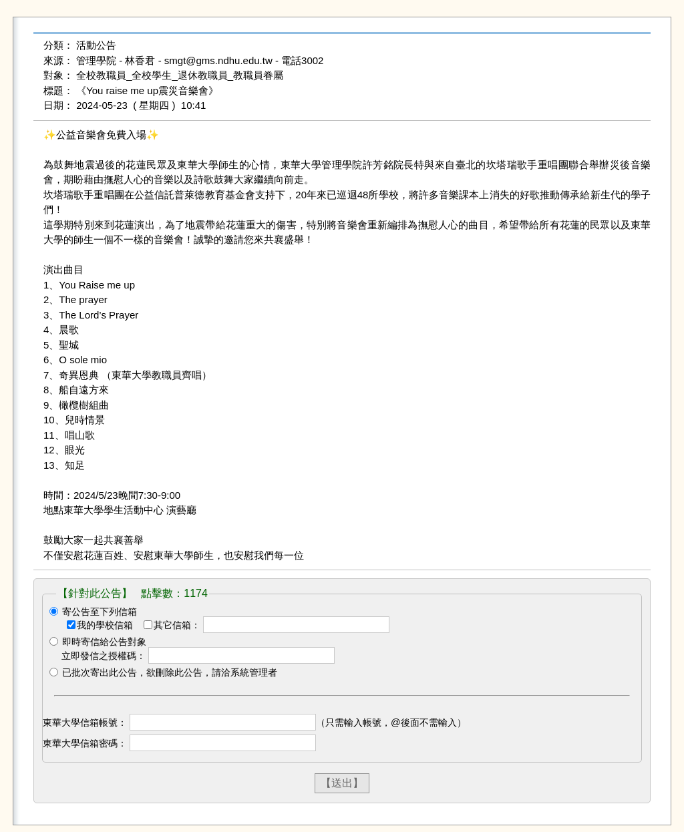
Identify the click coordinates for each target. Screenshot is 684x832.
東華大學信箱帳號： (85, 722)
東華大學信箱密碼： (85, 743)
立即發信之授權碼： (103, 655)
